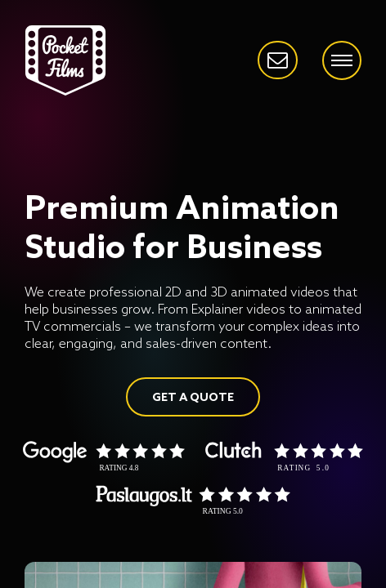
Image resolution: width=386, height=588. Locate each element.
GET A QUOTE (193, 398)
